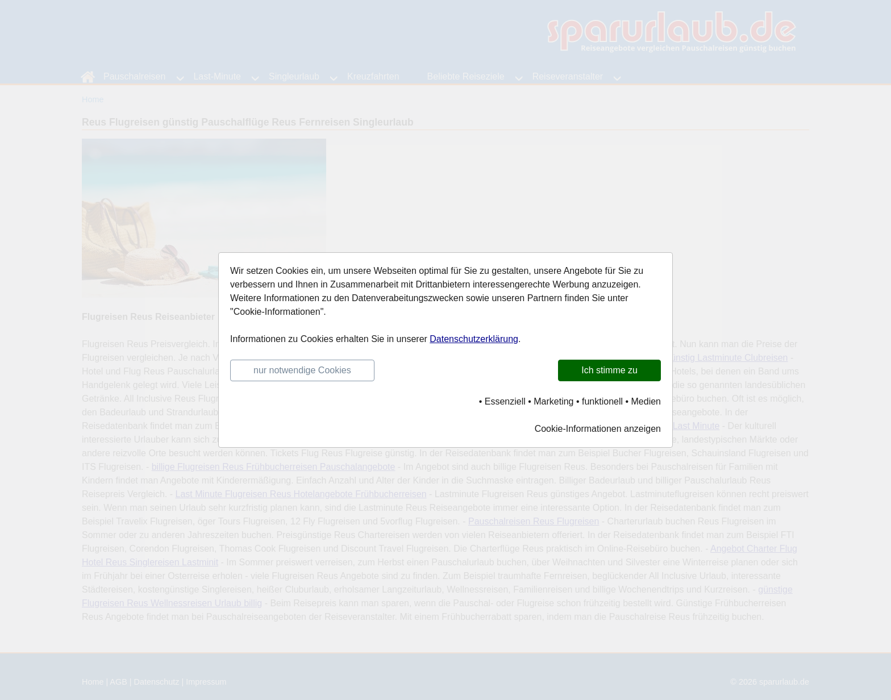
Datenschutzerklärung (474, 339)
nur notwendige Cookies (302, 370)
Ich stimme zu (609, 370)
